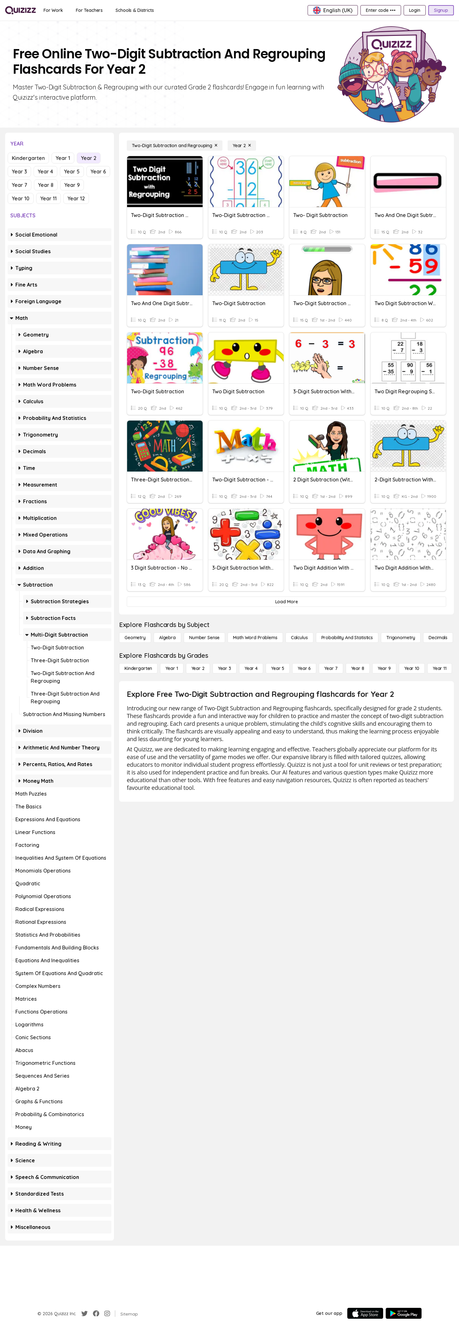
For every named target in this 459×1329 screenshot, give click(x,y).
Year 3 (19, 171)
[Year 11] (439, 668)
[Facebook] (96, 1313)
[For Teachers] (89, 10)
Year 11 (48, 198)
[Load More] (286, 602)
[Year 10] (412, 668)
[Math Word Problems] (255, 637)
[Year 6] (304, 668)
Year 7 (19, 185)
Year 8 (45, 185)
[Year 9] (384, 668)
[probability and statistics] (347, 637)
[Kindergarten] (138, 668)
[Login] (415, 10)
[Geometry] (135, 637)
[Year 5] (278, 668)
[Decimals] (438, 637)
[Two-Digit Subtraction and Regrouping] (174, 145)
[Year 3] (225, 668)
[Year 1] (171, 668)
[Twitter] (84, 1313)
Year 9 (72, 185)
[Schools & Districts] (134, 10)
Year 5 (72, 171)
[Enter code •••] (380, 10)
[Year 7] (331, 668)
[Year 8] (358, 668)
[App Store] (365, 1313)
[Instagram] (107, 1313)
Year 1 (63, 158)
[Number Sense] (204, 637)
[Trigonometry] (401, 637)
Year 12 (76, 198)
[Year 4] (251, 668)
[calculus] (299, 637)
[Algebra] (167, 637)
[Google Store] (404, 1313)
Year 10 (20, 198)
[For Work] (53, 10)
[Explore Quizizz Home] (20, 10)
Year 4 (45, 171)
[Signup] (441, 10)
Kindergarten (28, 158)
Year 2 (88, 158)
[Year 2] (242, 145)
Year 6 (98, 171)
